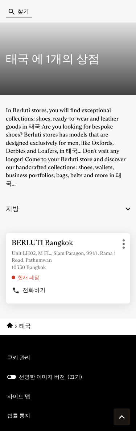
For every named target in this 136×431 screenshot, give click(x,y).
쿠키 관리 (18, 357)
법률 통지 (18, 415)
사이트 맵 (18, 396)
